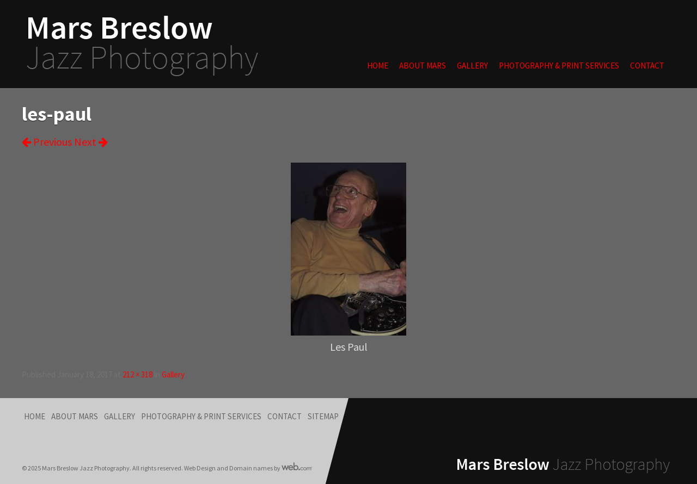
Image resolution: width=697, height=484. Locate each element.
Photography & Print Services (559, 65)
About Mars (422, 65)
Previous (47, 141)
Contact (647, 65)
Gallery (472, 65)
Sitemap (323, 416)
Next (91, 141)
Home (377, 65)
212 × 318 (137, 374)
